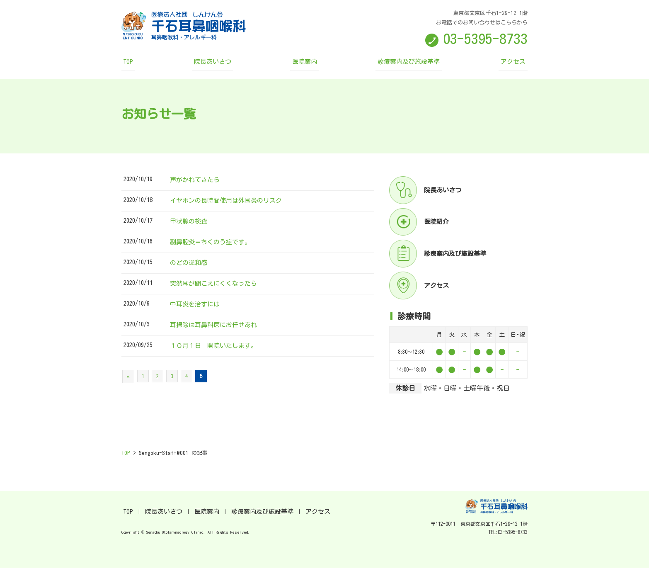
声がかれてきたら (196, 183)
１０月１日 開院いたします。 (216, 348)
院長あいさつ (224, 65)
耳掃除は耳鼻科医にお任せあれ (216, 328)
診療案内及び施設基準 (399, 65)
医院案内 (306, 65)
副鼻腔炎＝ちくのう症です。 (213, 245)
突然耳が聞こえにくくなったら (216, 286)
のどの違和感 (190, 265)
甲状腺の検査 (190, 224)
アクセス (492, 65)
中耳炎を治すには (196, 307)
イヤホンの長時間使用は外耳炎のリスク (229, 203)
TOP (150, 65)
